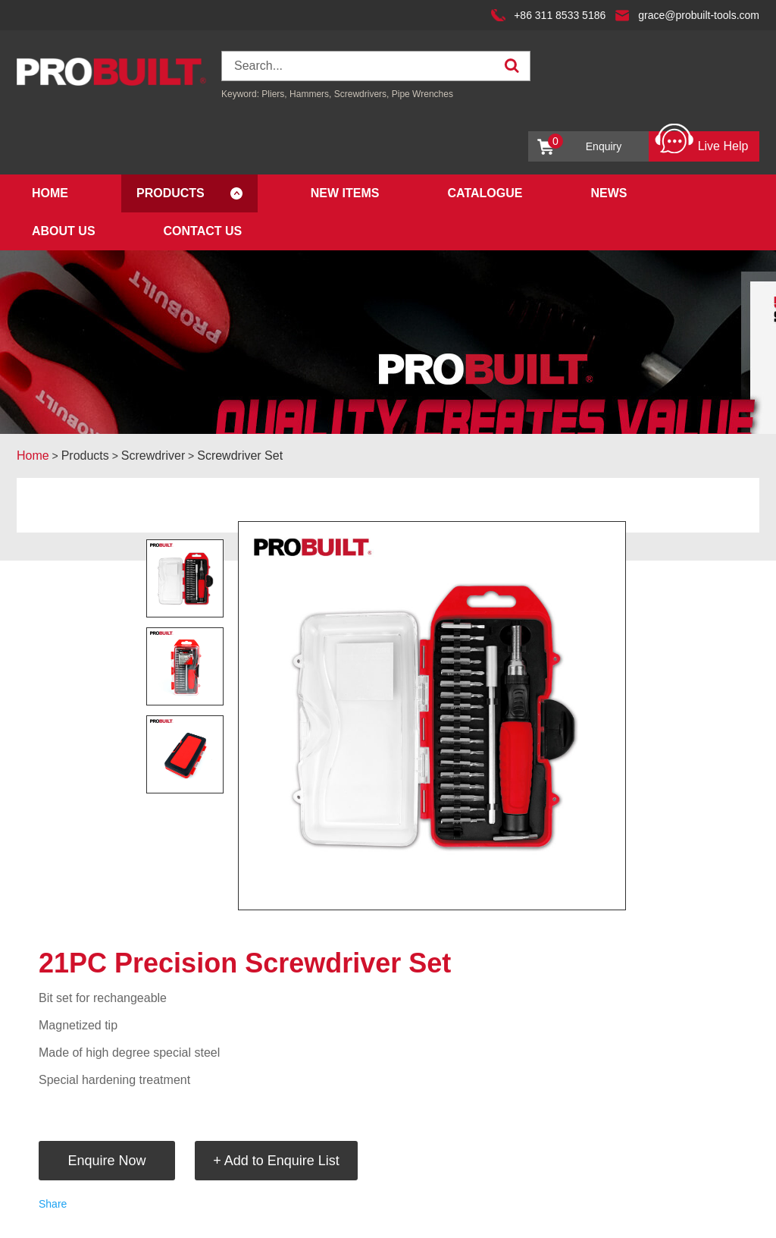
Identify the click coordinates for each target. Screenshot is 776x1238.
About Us (63, 231)
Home (50, 193)
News (608, 193)
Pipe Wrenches (422, 94)
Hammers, (310, 94)
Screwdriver (153, 455)
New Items (345, 193)
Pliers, (273, 94)
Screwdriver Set (240, 455)
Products (170, 193)
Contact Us (203, 231)
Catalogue (484, 193)
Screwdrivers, (363, 94)
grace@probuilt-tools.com (698, 15)
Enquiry (584, 143)
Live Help (701, 142)
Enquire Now (106, 1160)
